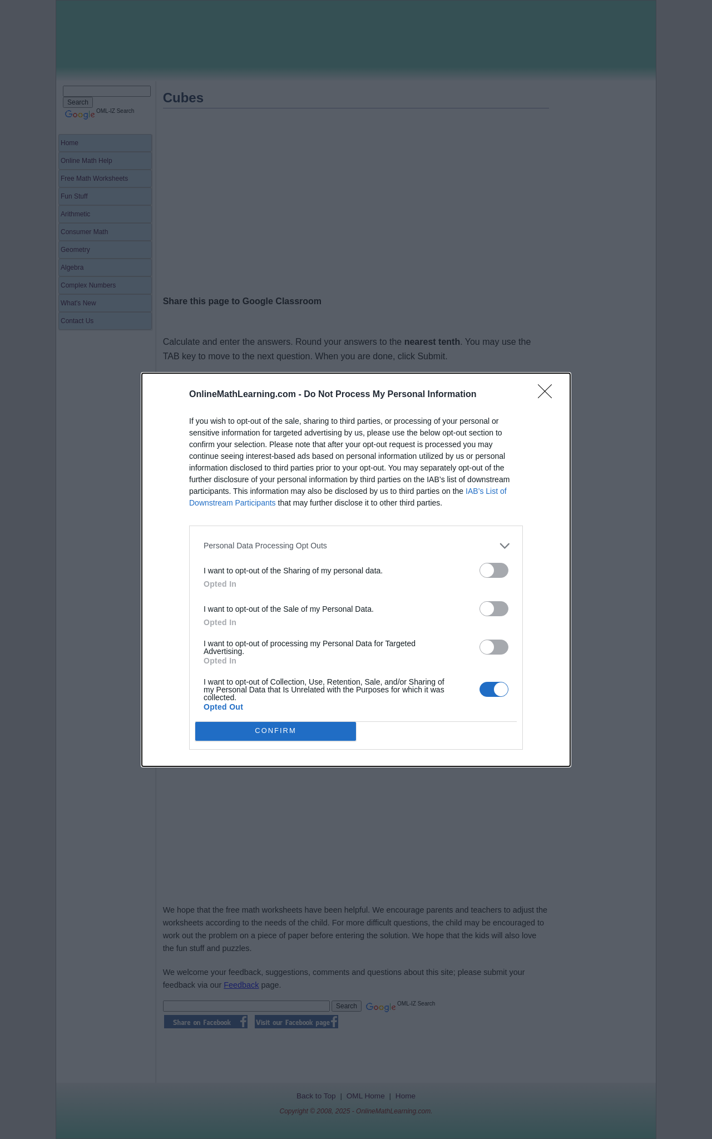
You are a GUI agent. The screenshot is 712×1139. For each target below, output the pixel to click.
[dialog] (356, 569)
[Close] (548, 394)
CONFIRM (275, 731)
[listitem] (356, 546)
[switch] (493, 570)
